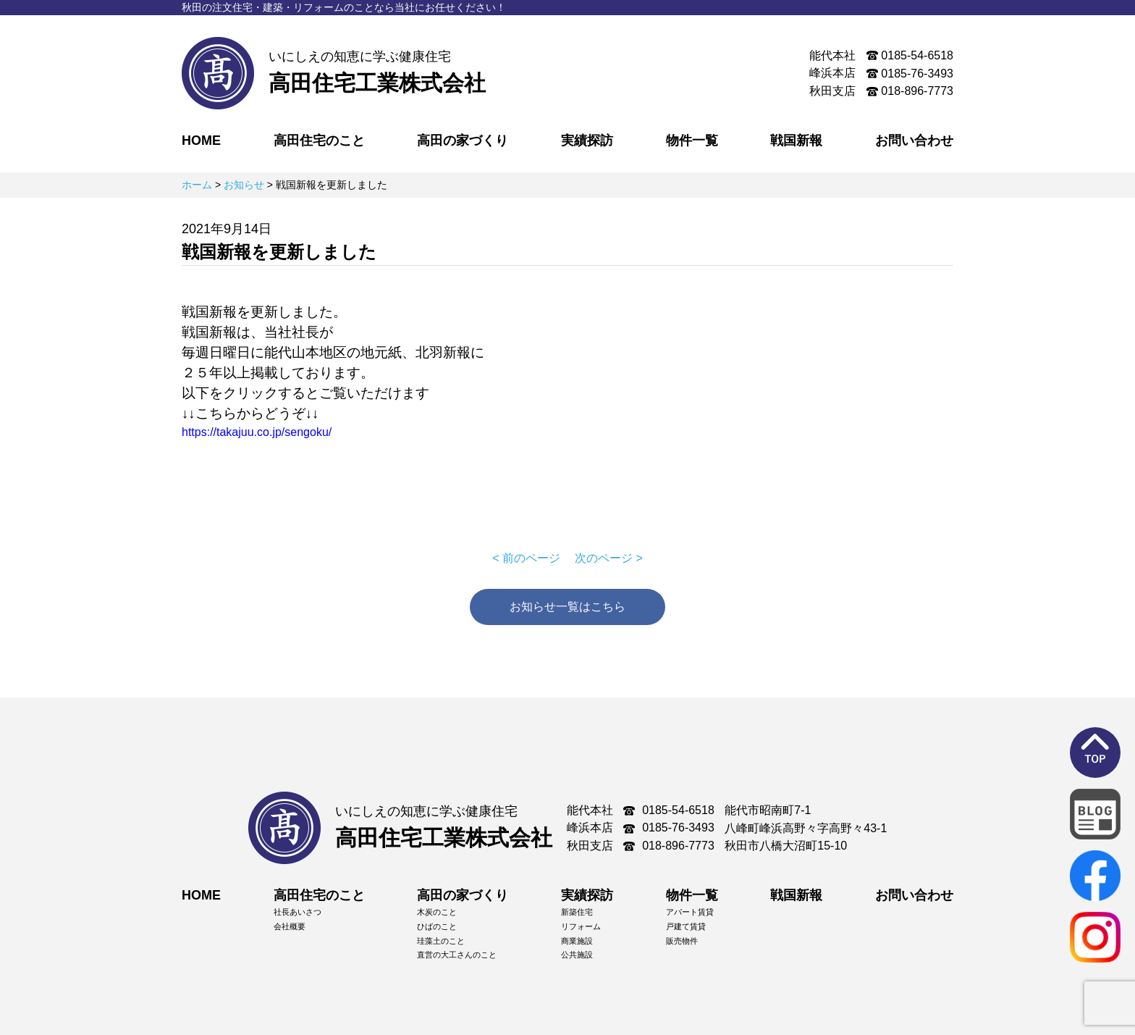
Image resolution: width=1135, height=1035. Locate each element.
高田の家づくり (462, 140)
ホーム (197, 184)
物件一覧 (692, 140)
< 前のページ (526, 558)
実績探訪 (587, 140)
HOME (201, 140)
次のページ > (609, 558)
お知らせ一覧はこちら (567, 606)
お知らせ (244, 184)
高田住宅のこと (319, 140)
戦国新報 (796, 140)
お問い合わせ (914, 140)
